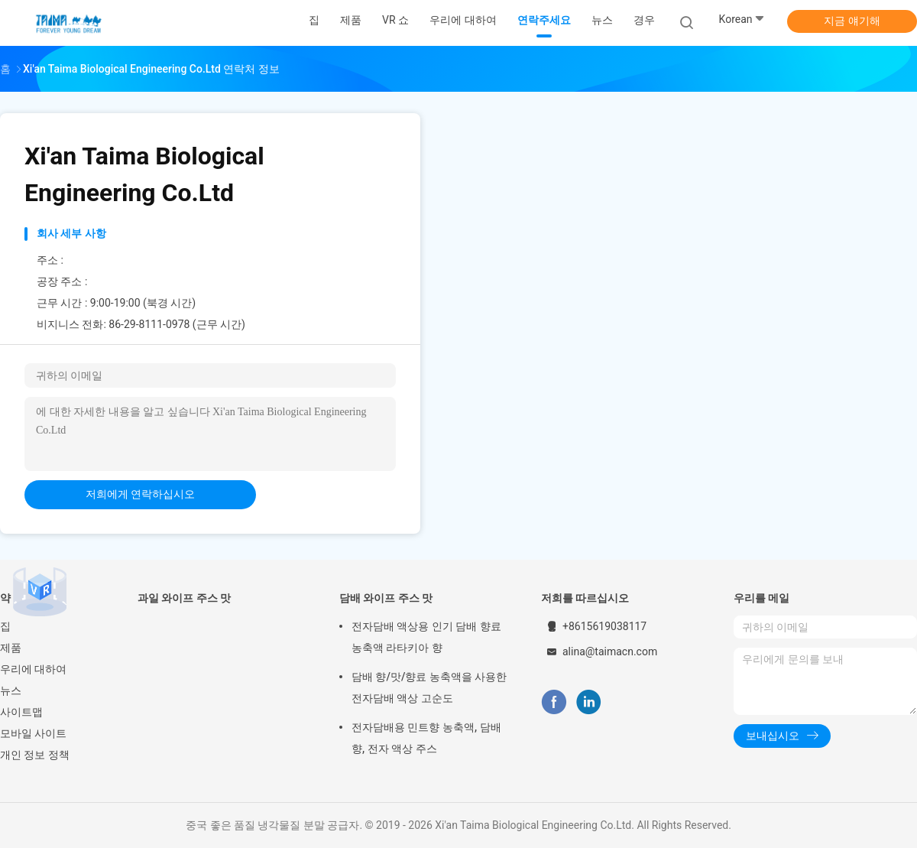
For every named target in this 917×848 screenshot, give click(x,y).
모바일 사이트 (33, 733)
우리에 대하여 (33, 669)
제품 (10, 648)
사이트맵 (21, 712)
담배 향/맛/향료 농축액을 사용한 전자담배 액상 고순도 (429, 687)
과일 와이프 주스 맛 (184, 598)
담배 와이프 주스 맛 (386, 598)
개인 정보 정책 (35, 755)
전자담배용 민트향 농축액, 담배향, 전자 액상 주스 (426, 738)
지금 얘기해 (852, 21)
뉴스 (10, 690)
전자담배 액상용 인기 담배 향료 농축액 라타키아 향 (426, 637)
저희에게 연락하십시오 (140, 494)
